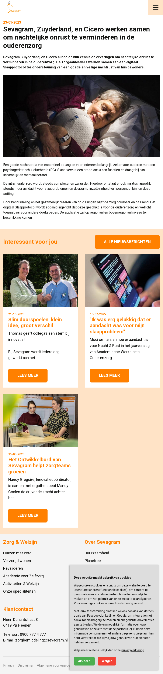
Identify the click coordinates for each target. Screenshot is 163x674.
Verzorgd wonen (17, 560)
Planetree (93, 560)
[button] (155, 7)
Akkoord (84, 661)
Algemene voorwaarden (54, 665)
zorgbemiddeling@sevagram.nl (41, 640)
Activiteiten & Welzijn (21, 583)
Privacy (8, 665)
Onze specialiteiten (19, 591)
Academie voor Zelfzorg (23, 576)
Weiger (107, 661)
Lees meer (27, 375)
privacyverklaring (132, 650)
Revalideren (13, 568)
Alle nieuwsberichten (127, 241)
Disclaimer (26, 665)
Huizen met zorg (17, 553)
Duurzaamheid (97, 553)
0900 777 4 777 (33, 634)
